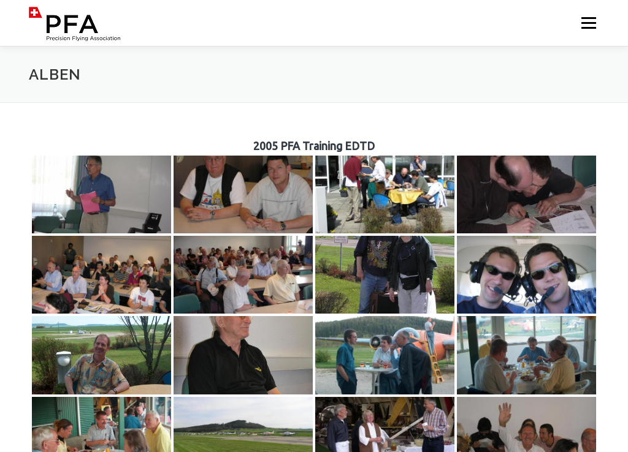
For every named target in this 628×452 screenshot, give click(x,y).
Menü (588, 23)
